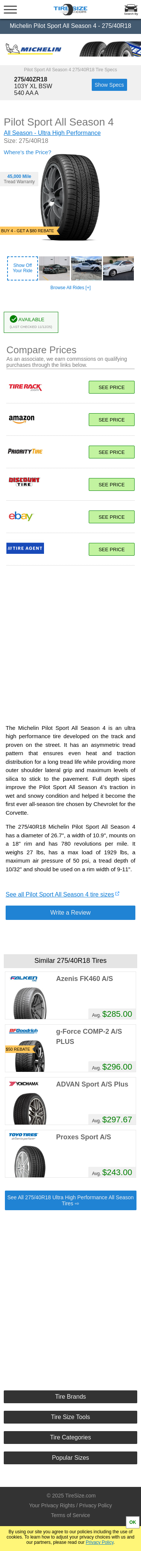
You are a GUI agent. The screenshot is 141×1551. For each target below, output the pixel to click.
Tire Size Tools (70, 1417)
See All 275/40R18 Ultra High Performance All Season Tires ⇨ (70, 1200)
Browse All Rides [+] (70, 287)
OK (132, 1522)
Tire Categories (70, 1437)
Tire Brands (70, 1396)
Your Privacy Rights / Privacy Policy (70, 1505)
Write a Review (70, 912)
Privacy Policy (100, 1542)
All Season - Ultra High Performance (52, 133)
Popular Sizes (70, 1457)
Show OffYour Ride (22, 268)
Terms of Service (70, 1515)
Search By (131, 13)
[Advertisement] (71, 641)
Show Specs (109, 85)
